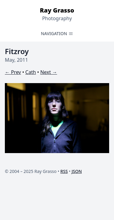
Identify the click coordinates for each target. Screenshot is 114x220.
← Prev (13, 72)
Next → (48, 72)
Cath (30, 72)
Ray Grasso (57, 10)
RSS (64, 171)
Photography (57, 18)
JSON (76, 171)
